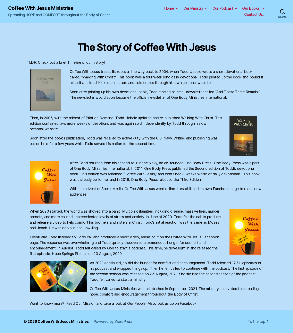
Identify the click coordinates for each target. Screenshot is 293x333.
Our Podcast (222, 8)
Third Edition (190, 179)
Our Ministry (193, 8)
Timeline (74, 62)
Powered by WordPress (113, 321)
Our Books (251, 8)
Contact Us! (254, 14)
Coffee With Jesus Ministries (40, 8)
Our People (136, 303)
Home (169, 8)
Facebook (188, 303)
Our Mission (85, 303)
